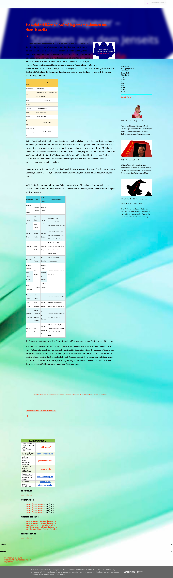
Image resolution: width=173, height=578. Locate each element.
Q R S (123, 90)
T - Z (123, 92)
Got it (139, 572)
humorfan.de (45, 469)
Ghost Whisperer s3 (48, 411)
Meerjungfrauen (127, 69)
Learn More (129, 572)
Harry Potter (126, 73)
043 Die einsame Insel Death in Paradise (41, 527)
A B (122, 77)
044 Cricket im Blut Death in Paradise (40, 525)
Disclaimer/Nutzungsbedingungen (17, 560)
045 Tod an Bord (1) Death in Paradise (41, 523)
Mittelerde (125, 75)
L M (122, 86)
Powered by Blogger (86, 566)
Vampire (124, 71)
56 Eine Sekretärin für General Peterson (134, 121)
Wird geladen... (27, 495)
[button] (27, 36)
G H (122, 81)
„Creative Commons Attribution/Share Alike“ (56, 394)
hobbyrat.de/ (45, 447)
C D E (123, 79)
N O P (123, 88)
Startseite (125, 67)
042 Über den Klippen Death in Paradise (41, 529)
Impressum (8, 562)
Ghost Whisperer (32, 411)
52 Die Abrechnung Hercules (130, 160)
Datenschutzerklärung (13, 558)
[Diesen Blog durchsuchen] (154, 2)
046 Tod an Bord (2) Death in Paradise (41, 521)
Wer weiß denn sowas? (35, 504)
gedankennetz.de (45, 461)
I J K (122, 83)
